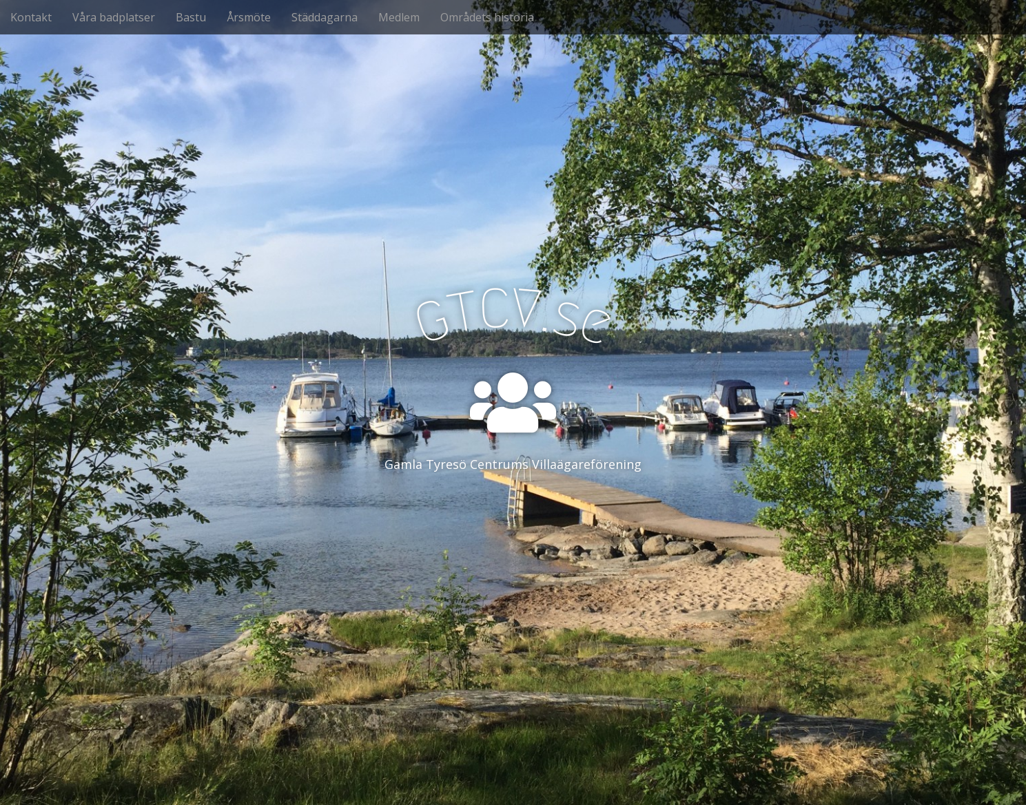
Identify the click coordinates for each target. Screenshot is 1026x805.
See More (513, 520)
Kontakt (31, 17)
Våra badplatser (113, 17)
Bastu (191, 17)
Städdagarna (324, 17)
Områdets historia (487, 17)
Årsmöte (249, 17)
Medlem (399, 17)
